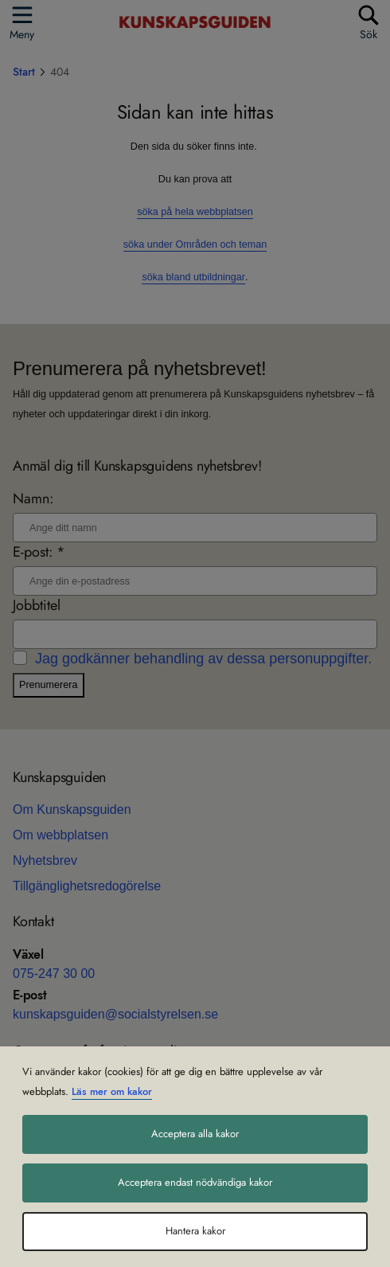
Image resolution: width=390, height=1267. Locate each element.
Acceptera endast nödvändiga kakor (195, 1182)
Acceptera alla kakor (195, 1134)
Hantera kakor (195, 1231)
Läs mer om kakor (112, 1092)
